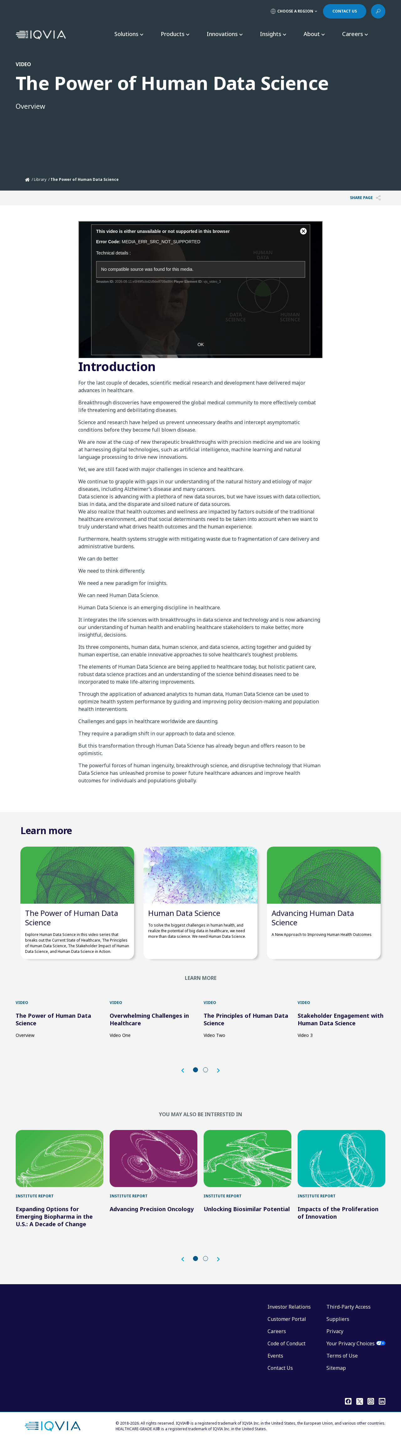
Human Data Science (184, 913)
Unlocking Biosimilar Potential (247, 1209)
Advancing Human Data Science (313, 917)
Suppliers (337, 1319)
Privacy (334, 1331)
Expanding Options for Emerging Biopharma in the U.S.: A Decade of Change (54, 1216)
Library (40, 179)
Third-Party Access (348, 1306)
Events (275, 1355)
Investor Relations (289, 1306)
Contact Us (280, 1367)
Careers (277, 1331)
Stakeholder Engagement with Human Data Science (340, 1019)
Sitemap (336, 1367)
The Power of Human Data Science (71, 917)
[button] (185, 1071)
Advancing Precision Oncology (152, 1209)
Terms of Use (342, 1355)
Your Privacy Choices (350, 1343)
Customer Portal (287, 1319)
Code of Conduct (286, 1343)
